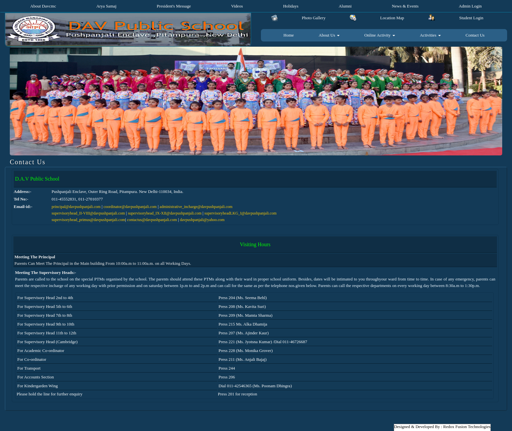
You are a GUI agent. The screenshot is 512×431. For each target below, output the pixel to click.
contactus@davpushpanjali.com (152, 219)
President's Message (174, 6)
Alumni (345, 6)
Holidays (290, 6)
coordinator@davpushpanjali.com (130, 206)
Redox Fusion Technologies (466, 426)
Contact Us (475, 35)
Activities (430, 35)
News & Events (405, 6)
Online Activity (379, 35)
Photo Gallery (314, 17)
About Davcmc (43, 6)
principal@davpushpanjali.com (76, 206)
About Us (329, 35)
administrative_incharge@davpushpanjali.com (196, 206)
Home (288, 35)
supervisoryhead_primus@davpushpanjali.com (88, 219)
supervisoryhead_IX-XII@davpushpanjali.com (164, 213)
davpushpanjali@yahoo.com (202, 219)
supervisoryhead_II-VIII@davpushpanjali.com (88, 213)
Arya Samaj (106, 6)
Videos (237, 6)
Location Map (392, 17)
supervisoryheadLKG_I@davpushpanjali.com (240, 213)
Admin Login (470, 6)
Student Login (471, 17)
